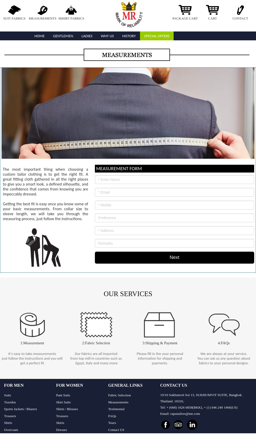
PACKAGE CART (185, 18)
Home (39, 36)
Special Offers (157, 36)
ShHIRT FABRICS (71, 18)
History (129, 36)
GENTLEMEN (63, 36)
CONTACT (240, 18)
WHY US (107, 36)
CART (212, 18)
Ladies (87, 36)
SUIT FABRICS (14, 18)
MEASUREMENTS (42, 18)
